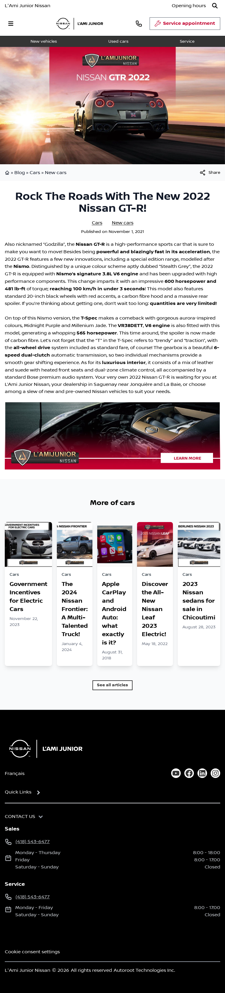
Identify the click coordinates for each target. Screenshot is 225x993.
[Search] (214, 5)
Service (187, 41)
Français (15, 773)
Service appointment (185, 25)
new (49, 391)
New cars (55, 172)
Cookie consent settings (32, 951)
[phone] (139, 23)
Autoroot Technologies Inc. (144, 970)
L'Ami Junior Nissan (27, 5)
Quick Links (18, 792)
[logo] (80, 23)
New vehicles (44, 41)
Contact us (20, 816)
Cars (35, 172)
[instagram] (215, 773)
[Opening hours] (189, 5)
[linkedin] (202, 773)
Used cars (118, 41)
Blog (19, 172)
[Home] (44, 749)
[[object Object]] (209, 172)
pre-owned (78, 391)
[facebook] (189, 773)
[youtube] (176, 773)
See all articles (112, 684)
